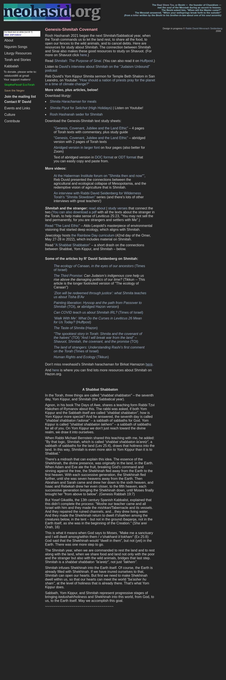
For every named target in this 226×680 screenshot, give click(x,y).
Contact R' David (17, 102)
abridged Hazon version (99, 306)
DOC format (104, 157)
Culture (9, 114)
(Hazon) (76, 328)
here (83, 55)
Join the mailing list (20, 96)
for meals (73, 101)
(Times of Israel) (98, 312)
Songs (15, 47)
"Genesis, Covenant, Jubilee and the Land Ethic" (91, 128)
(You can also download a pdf (73, 212)
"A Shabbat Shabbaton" (72, 245)
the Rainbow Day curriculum (93, 235)
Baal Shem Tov (165, 5)
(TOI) (96, 339)
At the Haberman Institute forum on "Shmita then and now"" (99, 176)
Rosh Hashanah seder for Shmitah (76, 114)
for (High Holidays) (81, 108)
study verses (117, 208)
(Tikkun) (81, 357)
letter (136, 15)
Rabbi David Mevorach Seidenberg (203, 28)
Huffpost (146, 61)
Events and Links (17, 108)
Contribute (12, 121)
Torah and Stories (17, 60)
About (8, 40)
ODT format (127, 157)
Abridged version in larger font (77, 147)
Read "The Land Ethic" (62, 226)
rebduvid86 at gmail (16, 75)
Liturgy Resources (18, 53)
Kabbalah (11, 66)
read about (97, 208)
